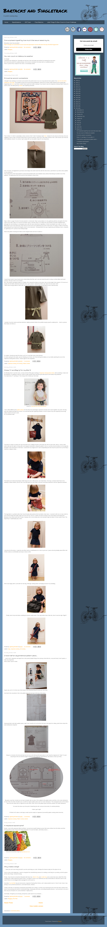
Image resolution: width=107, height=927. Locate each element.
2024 (77, 84)
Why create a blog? (11, 866)
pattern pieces (20, 409)
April (78, 127)
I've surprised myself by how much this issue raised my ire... (27, 40)
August (79, 118)
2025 (77, 82)
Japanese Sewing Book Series (47, 373)
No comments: (27, 47)
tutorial (26, 818)
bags (9, 649)
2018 (77, 97)
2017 (77, 99)
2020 (77, 93)
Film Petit (15, 898)
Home (6, 22)
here (13, 84)
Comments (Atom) (15, 910)
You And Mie (12, 883)
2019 (77, 95)
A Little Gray (44, 877)
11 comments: (27, 646)
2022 (77, 89)
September (80, 116)
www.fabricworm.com (25, 851)
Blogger (60, 921)
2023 (77, 87)
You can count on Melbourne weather (18, 56)
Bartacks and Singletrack (35, 10)
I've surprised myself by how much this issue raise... (89, 130)
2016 (77, 101)
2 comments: (27, 816)
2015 (77, 104)
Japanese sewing (12, 363)
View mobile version (36, 906)
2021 (77, 91)
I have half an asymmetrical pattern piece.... (20, 655)
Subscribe (88, 49)
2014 (77, 106)
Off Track (28, 22)
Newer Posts (8, 903)
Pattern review (26, 363)
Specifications (16, 22)
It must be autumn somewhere (16, 78)
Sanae (20, 85)
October (79, 114)
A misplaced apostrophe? (14, 825)
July (78, 120)
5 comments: (27, 361)
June (78, 122)
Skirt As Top (36, 877)
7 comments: (27, 896)
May (78, 124)
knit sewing (19, 363)
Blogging (10, 49)
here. (45, 136)
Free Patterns (39, 22)
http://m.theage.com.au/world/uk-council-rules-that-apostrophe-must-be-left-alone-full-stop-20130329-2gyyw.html (31, 44)
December (79, 110)
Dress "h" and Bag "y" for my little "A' (17, 370)
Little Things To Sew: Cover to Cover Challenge (61, 22)
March (78, 129)
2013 (77, 108)
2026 (77, 80)
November (79, 112)
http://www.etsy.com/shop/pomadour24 (38, 406)
